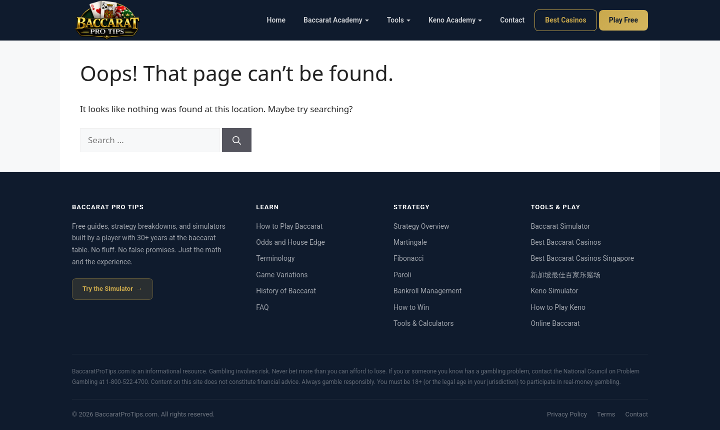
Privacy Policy (567, 414)
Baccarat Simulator (560, 226)
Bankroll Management (428, 291)
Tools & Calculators (424, 323)
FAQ (262, 307)
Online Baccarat (555, 323)
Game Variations (282, 275)
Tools (398, 20)
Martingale (410, 242)
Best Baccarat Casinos (565, 242)
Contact (512, 20)
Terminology (275, 258)
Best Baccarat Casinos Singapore (582, 258)
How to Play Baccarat (289, 226)
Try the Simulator (107, 288)
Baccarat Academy (336, 20)
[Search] (237, 140)
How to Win (411, 307)
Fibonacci (409, 258)
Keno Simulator (554, 291)
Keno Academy (455, 20)
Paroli (403, 275)
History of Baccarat (286, 291)
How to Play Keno (557, 307)
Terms (606, 414)
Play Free (623, 20)
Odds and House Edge (290, 242)
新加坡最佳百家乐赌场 (565, 275)
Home (276, 20)
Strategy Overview (422, 226)
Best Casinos (565, 20)
